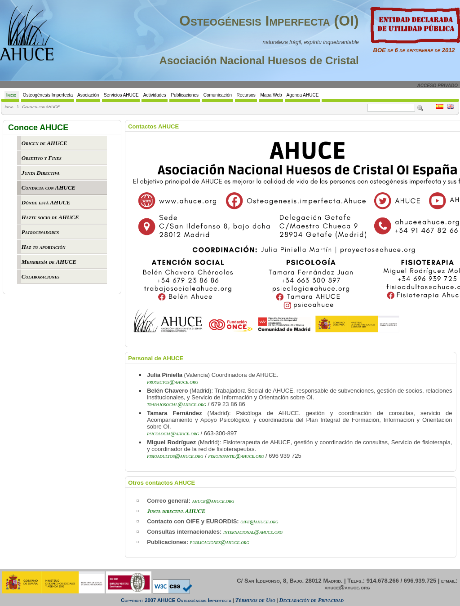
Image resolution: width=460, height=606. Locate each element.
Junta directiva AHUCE (176, 511)
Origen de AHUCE (44, 143)
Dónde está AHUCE (46, 202)
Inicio (8, 107)
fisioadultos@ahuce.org (175, 455)
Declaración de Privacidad (311, 600)
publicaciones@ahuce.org (219, 542)
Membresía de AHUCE (49, 261)
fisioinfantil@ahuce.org (236, 455)
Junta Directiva (41, 172)
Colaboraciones (41, 276)
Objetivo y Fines (42, 158)
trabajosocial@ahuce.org (176, 404)
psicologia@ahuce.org (173, 433)
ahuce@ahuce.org (213, 500)
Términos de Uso (255, 600)
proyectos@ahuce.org (172, 381)
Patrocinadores (40, 232)
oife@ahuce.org (259, 521)
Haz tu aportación (44, 246)
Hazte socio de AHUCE (50, 217)
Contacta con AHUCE (41, 107)
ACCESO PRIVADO (437, 85)
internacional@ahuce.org (253, 531)
